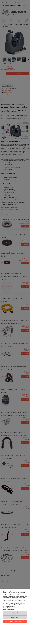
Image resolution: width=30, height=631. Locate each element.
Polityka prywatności (8, 606)
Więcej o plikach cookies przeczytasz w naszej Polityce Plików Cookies (13, 608)
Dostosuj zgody (15, 617)
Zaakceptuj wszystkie (15, 621)
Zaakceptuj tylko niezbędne (15, 613)
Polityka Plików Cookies (15, 605)
